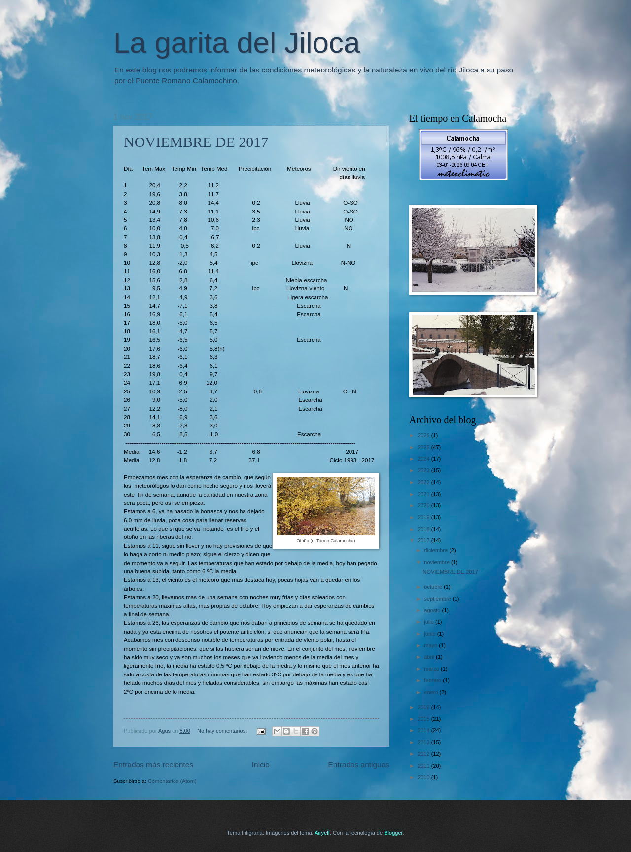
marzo (432, 669)
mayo (431, 645)
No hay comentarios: (222, 731)
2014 (424, 730)
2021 (424, 494)
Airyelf (322, 833)
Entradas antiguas (358, 764)
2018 (424, 529)
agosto (433, 610)
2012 (424, 754)
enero (431, 692)
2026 (424, 435)
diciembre (436, 550)
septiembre (438, 599)
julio (429, 622)
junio (430, 634)
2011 (424, 766)
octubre (434, 587)
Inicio (261, 764)
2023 (424, 470)
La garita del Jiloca (236, 42)
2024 (424, 459)
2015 (424, 719)
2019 (424, 517)
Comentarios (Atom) (172, 781)
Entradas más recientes (153, 764)
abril (430, 657)
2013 (424, 742)
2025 (424, 447)
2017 (424, 540)
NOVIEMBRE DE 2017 (196, 142)
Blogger (393, 833)
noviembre (437, 562)
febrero (433, 680)
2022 (424, 482)
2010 (424, 777)
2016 (424, 707)
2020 (424, 505)
